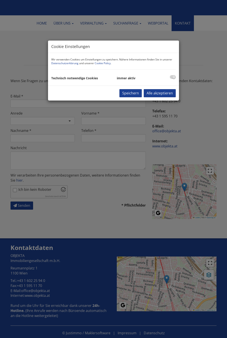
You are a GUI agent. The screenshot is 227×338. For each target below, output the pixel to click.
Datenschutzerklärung (64, 63)
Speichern (130, 93)
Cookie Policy (103, 63)
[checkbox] (173, 77)
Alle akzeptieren (160, 93)
